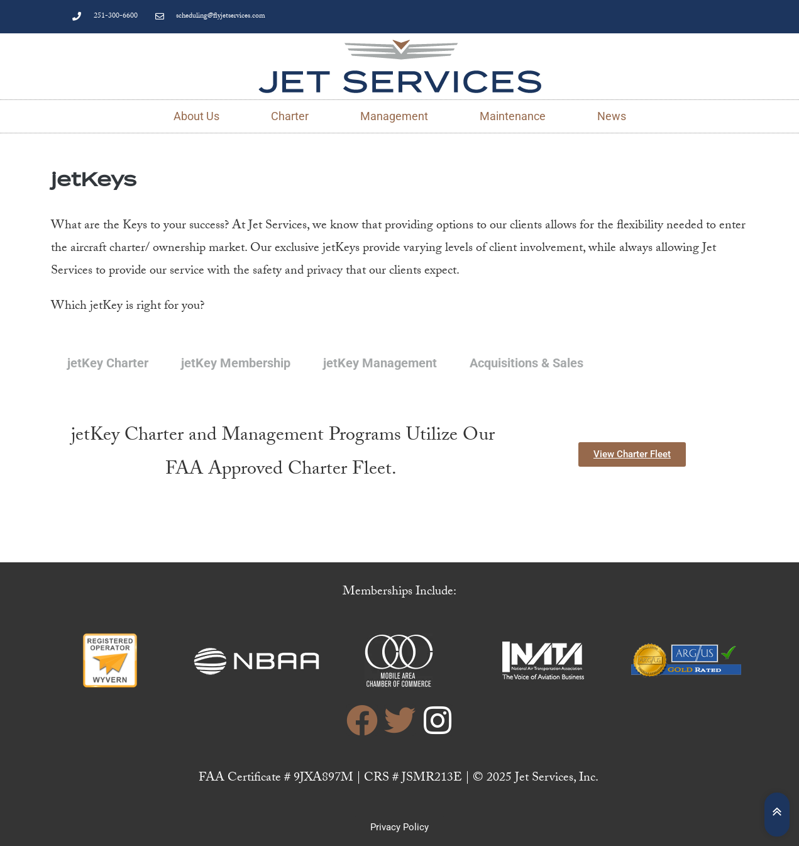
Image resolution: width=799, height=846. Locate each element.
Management (394, 116)
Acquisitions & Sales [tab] (526, 362)
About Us (196, 116)
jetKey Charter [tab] (107, 362)
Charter (290, 116)
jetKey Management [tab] (380, 362)
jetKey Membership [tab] (235, 362)
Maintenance (513, 116)
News (611, 116)
